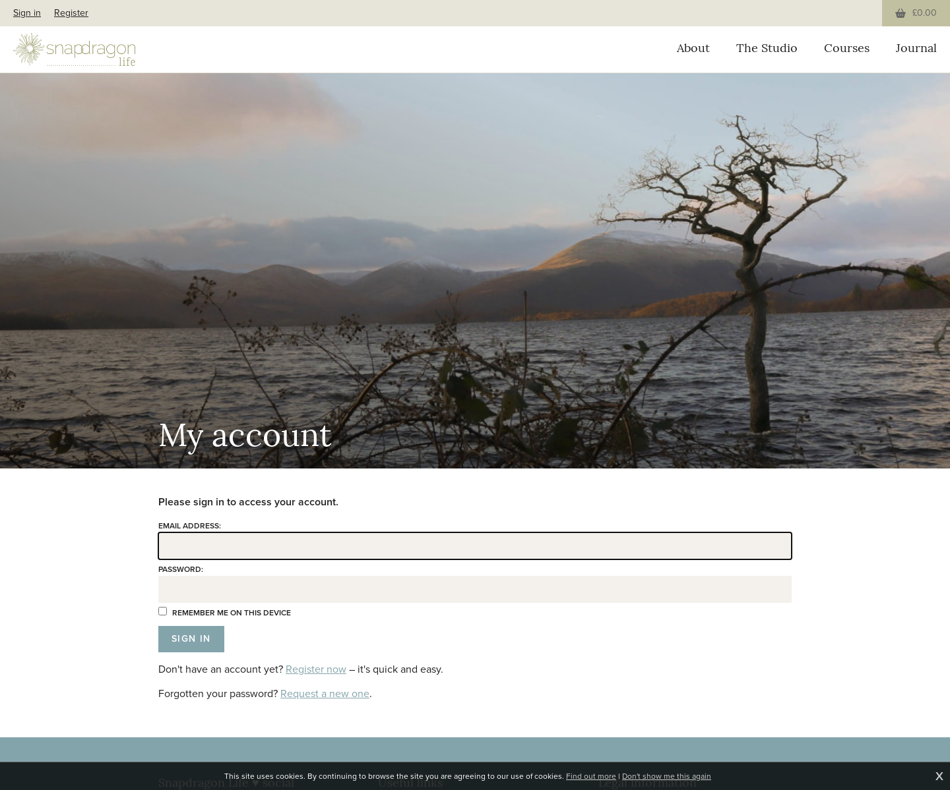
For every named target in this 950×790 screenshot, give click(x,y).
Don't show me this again (666, 776)
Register (71, 13)
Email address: (189, 526)
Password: (180, 569)
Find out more (591, 776)
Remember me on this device (224, 613)
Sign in (27, 13)
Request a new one (324, 693)
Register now (316, 669)
